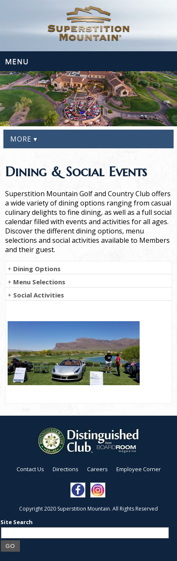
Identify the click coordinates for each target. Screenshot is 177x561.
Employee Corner (138, 469)
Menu (17, 61)
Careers (97, 469)
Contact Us (30, 469)
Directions (66, 469)
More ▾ (23, 139)
